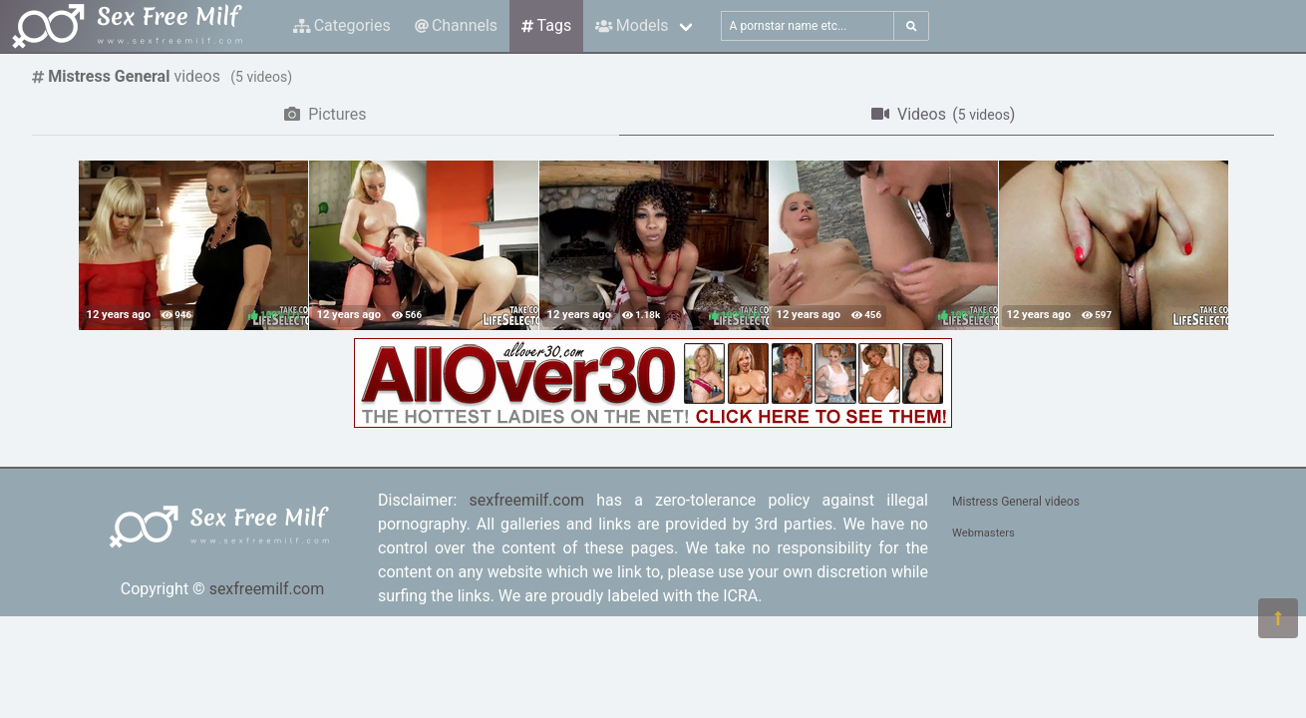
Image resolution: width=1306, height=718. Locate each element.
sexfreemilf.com (267, 588)
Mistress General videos (1016, 502)
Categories (342, 25)
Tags (546, 25)
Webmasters (983, 533)
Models (631, 25)
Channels (456, 25)
